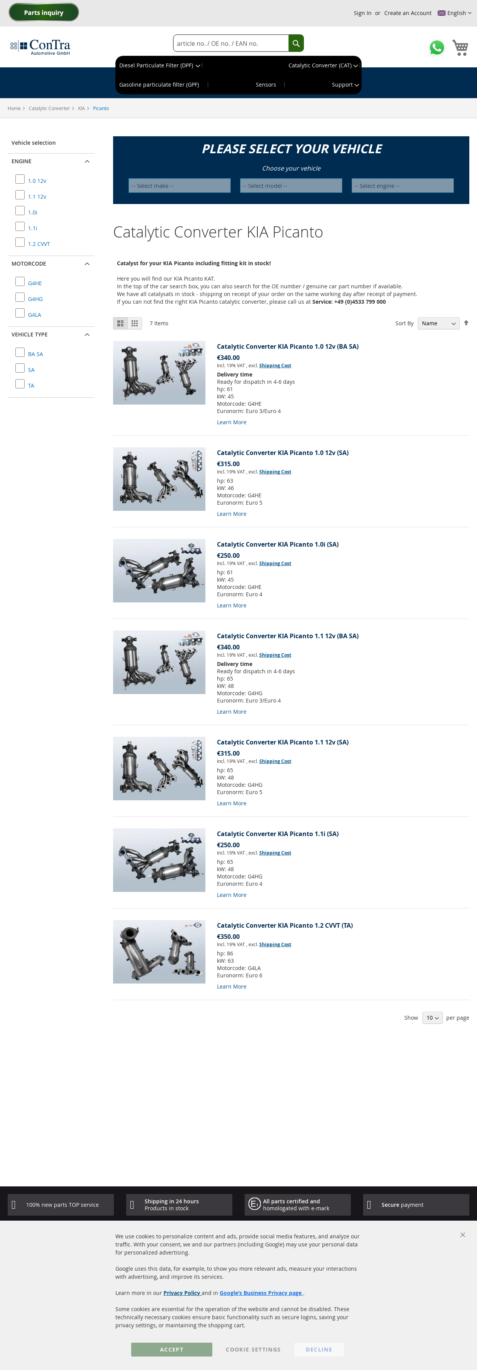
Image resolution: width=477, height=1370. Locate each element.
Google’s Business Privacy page (261, 1292)
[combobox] (238, 43)
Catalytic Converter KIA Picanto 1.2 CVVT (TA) (285, 925)
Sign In (363, 13)
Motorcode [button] (29, 263)
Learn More (232, 422)
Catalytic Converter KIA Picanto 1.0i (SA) (278, 544)
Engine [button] (22, 161)
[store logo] (40, 47)
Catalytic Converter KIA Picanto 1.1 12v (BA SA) (288, 636)
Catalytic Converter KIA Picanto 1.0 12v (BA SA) (288, 346)
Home (15, 108)
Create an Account (408, 13)
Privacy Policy (182, 1292)
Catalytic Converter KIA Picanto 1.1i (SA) (278, 834)
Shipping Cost (275, 365)
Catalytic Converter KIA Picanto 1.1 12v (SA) (283, 742)
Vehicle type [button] (30, 334)
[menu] (238, 75)
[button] (454, 13)
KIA (82, 108)
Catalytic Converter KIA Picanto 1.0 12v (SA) (283, 452)
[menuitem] (159, 65)
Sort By (404, 323)
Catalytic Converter (50, 108)
